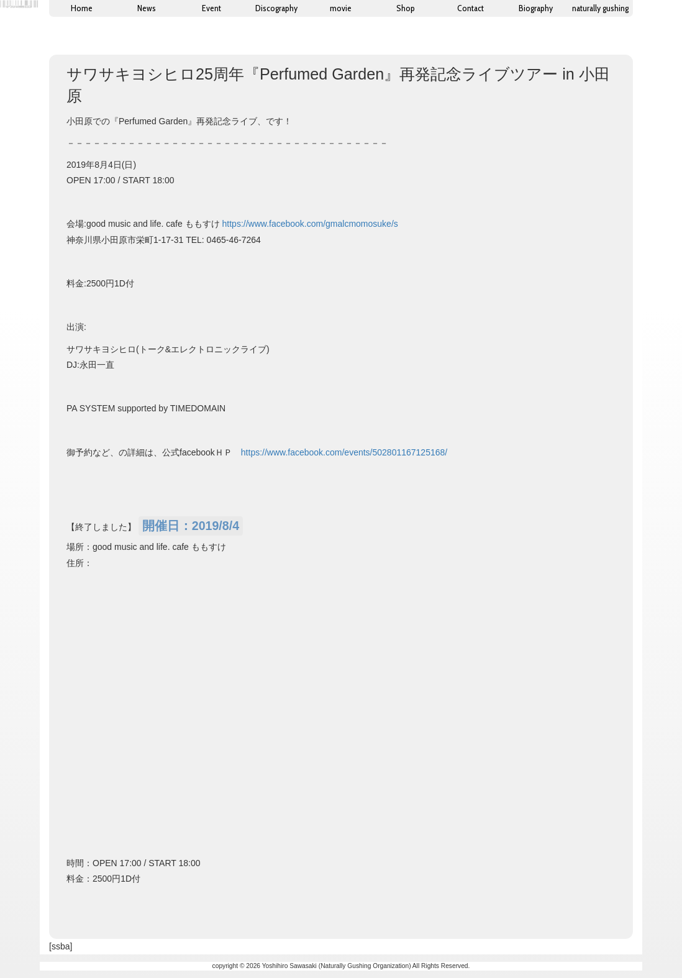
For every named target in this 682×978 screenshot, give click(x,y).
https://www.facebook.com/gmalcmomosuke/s (310, 224)
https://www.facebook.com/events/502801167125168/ (344, 452)
